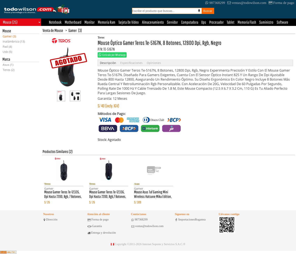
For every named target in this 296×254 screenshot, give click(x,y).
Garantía (95, 226)
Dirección (50, 219)
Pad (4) (7, 47)
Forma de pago (281, 3)
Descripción (108, 63)
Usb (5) (7, 52)
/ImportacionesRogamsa (190, 219)
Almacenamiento (153, 22)
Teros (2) (8, 70)
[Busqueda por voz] (199, 10)
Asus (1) (8, 65)
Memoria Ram (106, 22)
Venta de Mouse (53, 30)
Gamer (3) (9, 36)
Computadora (189, 22)
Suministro (266, 22)
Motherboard (73, 22)
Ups (203, 22)
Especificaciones (131, 63)
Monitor (89, 22)
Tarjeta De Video (128, 22)
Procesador (216, 22)
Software (282, 22)
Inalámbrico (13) (14, 41)
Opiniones (154, 63)
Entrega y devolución (102, 232)
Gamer (72, 30)
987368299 (215, 3)
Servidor (172, 22)
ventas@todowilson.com (246, 3)
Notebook (55, 22)
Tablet (230, 22)
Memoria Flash (247, 22)
